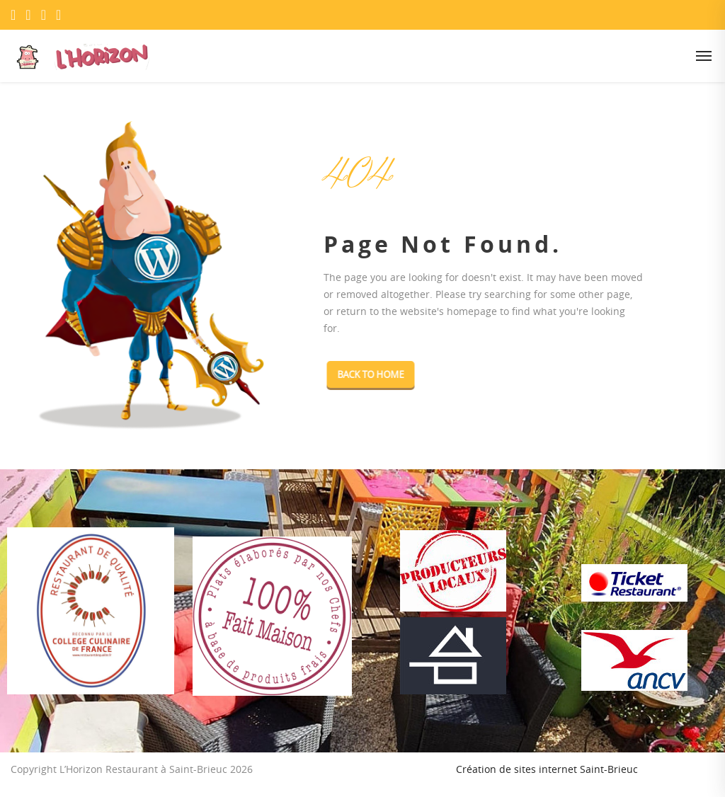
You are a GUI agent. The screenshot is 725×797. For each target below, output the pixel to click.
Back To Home (380, 374)
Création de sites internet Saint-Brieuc (547, 769)
